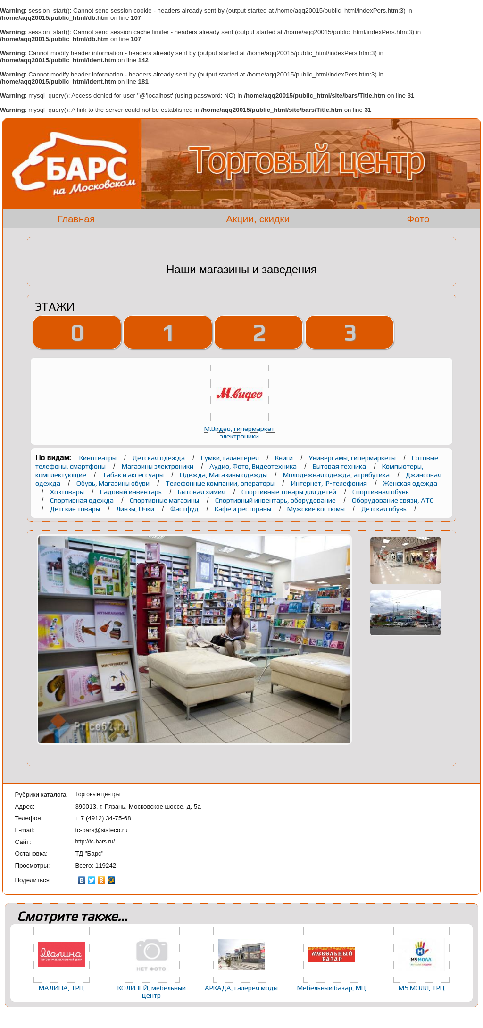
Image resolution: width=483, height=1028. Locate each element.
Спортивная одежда (82, 500)
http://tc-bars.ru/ (95, 841)
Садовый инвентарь (131, 492)
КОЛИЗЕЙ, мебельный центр (151, 991)
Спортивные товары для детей (290, 492)
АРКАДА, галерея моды (241, 988)
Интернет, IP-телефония (329, 483)
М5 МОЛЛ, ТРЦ (422, 988)
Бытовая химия (202, 492)
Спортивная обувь (380, 492)
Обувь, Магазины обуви (113, 483)
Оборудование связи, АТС (392, 500)
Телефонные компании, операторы (221, 483)
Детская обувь (384, 509)
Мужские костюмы (316, 509)
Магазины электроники (158, 466)
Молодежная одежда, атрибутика (337, 475)
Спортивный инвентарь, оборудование (276, 500)
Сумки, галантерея (230, 458)
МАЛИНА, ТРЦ (61, 988)
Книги (284, 458)
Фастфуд (185, 509)
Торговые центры (97, 794)
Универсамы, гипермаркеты (353, 458)
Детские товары (75, 509)
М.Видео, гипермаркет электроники (239, 432)
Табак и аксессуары (133, 475)
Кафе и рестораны (244, 509)
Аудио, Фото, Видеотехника (253, 466)
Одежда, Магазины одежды (224, 475)
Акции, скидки (258, 218)
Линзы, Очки (136, 509)
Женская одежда (410, 483)
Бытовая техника (340, 466)
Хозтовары (67, 492)
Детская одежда (159, 458)
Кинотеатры (98, 458)
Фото (418, 218)
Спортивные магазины (165, 500)
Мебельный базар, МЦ (331, 988)
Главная (76, 218)
